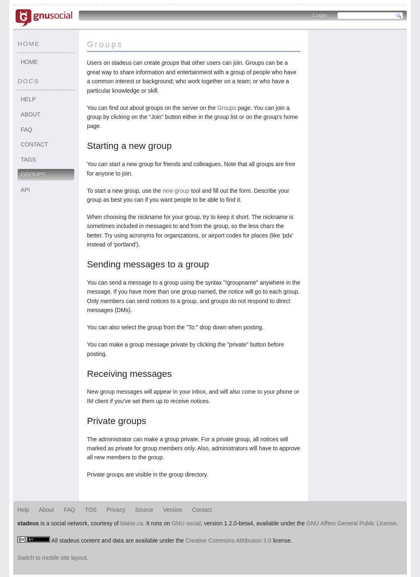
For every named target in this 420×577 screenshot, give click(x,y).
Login (320, 15)
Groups (33, 174)
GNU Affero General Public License (351, 523)
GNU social (186, 523)
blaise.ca (131, 523)
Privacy (116, 509)
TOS (91, 509)
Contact (34, 144)
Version (173, 509)
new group (175, 190)
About (30, 114)
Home (29, 62)
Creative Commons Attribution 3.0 (228, 540)
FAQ (26, 129)
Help (28, 99)
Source (144, 509)
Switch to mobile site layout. (52, 557)
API (25, 190)
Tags (28, 159)
